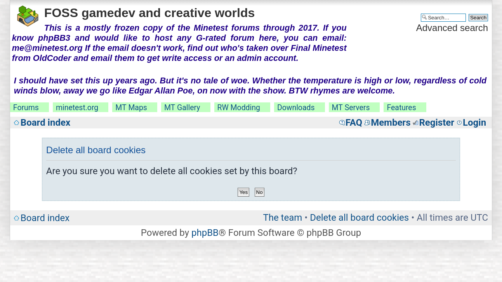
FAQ (354, 122)
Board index (45, 122)
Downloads (296, 107)
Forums (26, 107)
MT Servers (351, 107)
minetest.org (77, 107)
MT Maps (131, 107)
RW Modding (238, 107)
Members (390, 122)
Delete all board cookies (359, 217)
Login (474, 122)
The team (282, 217)
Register (436, 122)
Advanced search (452, 27)
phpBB (205, 232)
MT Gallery (182, 107)
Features (401, 107)
